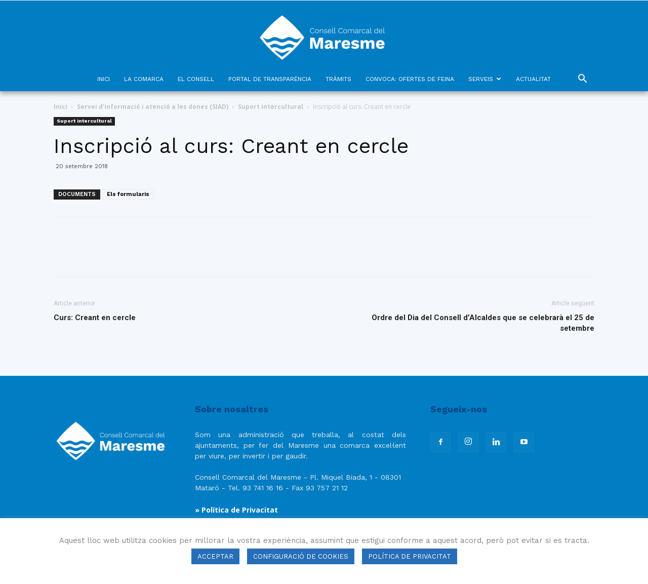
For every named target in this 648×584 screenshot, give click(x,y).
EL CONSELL (196, 79)
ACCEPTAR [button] (215, 556)
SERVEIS (484, 79)
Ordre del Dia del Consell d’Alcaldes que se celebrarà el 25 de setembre (483, 323)
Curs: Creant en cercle (95, 317)
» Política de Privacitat (236, 510)
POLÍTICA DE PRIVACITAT (409, 556)
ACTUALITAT (533, 79)
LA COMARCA (144, 79)
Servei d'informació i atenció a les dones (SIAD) (152, 106)
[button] (582, 80)
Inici (60, 106)
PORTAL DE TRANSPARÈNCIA (269, 79)
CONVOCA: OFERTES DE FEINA (410, 79)
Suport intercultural (270, 106)
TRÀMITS (338, 79)
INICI (103, 79)
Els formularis (128, 194)
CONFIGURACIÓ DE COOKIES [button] (300, 556)
